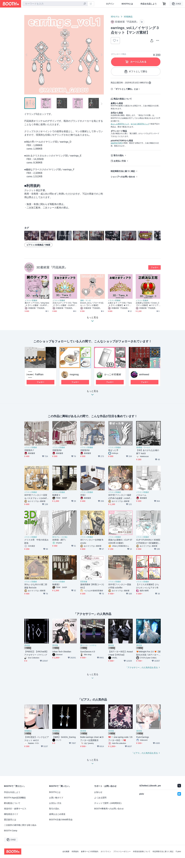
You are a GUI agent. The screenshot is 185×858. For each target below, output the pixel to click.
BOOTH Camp (10, 830)
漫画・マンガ (85, 300)
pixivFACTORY (116, 143)
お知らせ (98, 792)
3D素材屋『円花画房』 (52, 267)
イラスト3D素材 (31, 300)
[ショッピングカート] (164, 4)
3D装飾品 (128, 16)
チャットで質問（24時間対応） (108, 803)
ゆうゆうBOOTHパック (140, 124)
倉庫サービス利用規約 (89, 851)
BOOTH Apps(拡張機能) (15, 797)
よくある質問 (100, 797)
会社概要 (65, 851)
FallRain (39, 374)
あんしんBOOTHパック (120, 124)
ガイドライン (106, 851)
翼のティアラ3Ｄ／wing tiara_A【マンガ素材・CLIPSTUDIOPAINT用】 (37, 304)
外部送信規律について (141, 851)
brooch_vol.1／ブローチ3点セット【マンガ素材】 (91, 304)
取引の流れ (119, 155)
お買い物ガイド (56, 797)
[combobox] (55, 3)
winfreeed (144, 374)
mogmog (74, 374)
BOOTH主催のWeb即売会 (61, 819)
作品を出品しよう (148, 4)
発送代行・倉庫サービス (15, 808)
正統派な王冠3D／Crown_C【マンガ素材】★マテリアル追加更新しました (147, 304)
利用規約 (75, 851)
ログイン (110, 4)
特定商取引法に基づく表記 (123, 171)
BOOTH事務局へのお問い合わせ (109, 808)
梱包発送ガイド (11, 814)
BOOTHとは (127, 4)
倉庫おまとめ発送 (57, 814)
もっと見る (92, 393)
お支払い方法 (120, 161)
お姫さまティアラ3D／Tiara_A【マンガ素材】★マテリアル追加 (120, 304)
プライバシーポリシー (122, 851)
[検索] (84, 4)
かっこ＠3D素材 (112, 374)
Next (101, 54)
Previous (26, 54)
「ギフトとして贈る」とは (126, 89)
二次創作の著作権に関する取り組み (20, 825)
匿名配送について (12, 803)
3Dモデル (115, 16)
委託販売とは (10, 819)
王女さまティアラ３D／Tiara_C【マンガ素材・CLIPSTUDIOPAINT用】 (64, 304)
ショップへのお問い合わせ (123, 176)
